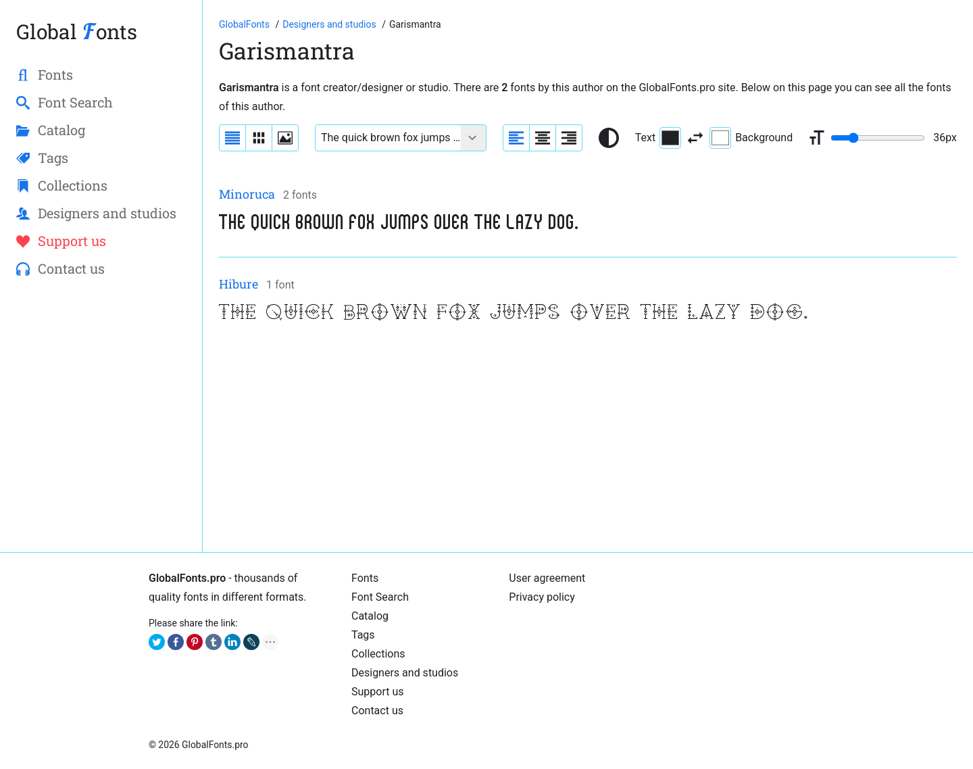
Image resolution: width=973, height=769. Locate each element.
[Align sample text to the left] (516, 137)
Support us (377, 691)
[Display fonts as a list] (232, 137)
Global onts (76, 31)
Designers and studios (404, 672)
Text (658, 138)
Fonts (364, 578)
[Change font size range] (877, 137)
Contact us (377, 710)
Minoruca (247, 194)
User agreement (547, 578)
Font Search (380, 597)
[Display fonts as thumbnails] (285, 137)
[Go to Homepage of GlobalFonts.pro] (245, 24)
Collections (378, 653)
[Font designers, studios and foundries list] (330, 24)
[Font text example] (388, 138)
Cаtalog (370, 616)
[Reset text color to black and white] (609, 138)
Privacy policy (542, 597)
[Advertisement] (588, 441)
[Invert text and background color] (695, 138)
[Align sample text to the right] (568, 137)
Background (751, 138)
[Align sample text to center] (542, 137)
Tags (363, 634)
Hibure (238, 284)
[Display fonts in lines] (258, 137)
